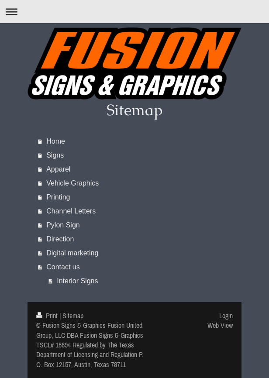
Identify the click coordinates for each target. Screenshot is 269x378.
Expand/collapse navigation (134, 11)
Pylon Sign (63, 225)
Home (55, 141)
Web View (220, 325)
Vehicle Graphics (72, 183)
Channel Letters (71, 211)
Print (47, 316)
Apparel (58, 169)
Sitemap (72, 316)
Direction (60, 239)
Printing (58, 197)
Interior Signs (77, 281)
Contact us (62, 267)
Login (226, 316)
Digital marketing (72, 253)
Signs (55, 155)
